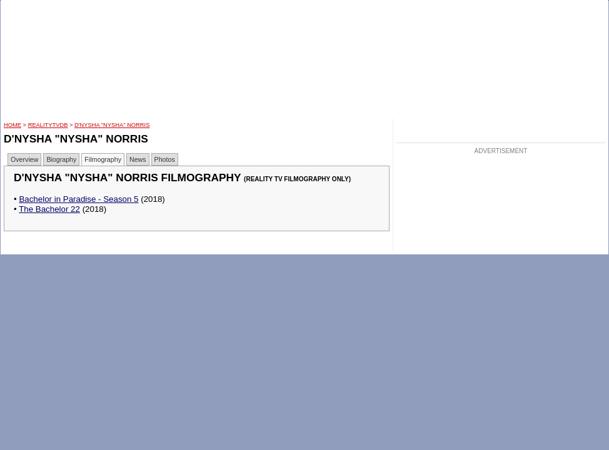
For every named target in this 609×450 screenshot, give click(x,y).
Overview (24, 159)
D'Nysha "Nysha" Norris (111, 125)
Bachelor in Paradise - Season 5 (78, 199)
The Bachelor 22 (49, 209)
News (137, 159)
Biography (61, 159)
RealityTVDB (48, 125)
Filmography (102, 159)
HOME (12, 125)
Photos (164, 159)
